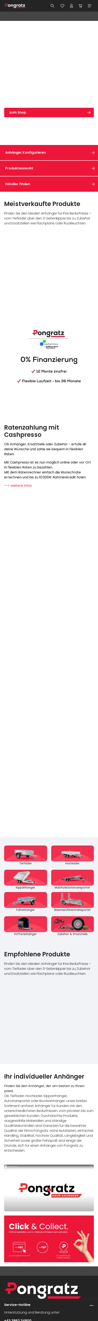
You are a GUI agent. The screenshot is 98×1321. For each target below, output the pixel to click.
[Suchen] (52, 6)
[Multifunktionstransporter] (72, 880)
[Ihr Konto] (71, 6)
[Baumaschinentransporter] (72, 902)
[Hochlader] (72, 856)
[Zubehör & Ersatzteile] (72, 926)
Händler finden (17, 184)
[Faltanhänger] (25, 902)
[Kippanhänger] (25, 880)
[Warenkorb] (80, 6)
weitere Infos (21, 485)
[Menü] (90, 6)
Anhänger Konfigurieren (25, 152)
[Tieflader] (25, 856)
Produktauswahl (19, 168)
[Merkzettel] (62, 6)
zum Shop (17, 112)
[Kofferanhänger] (25, 926)
